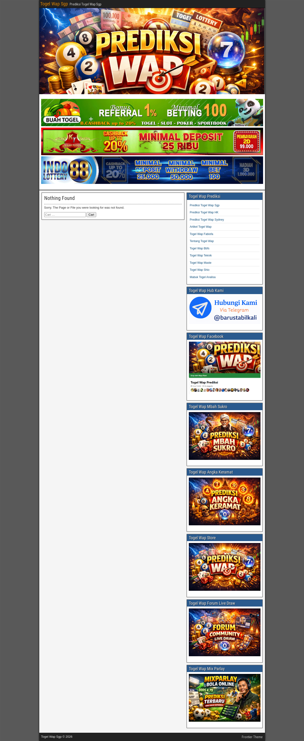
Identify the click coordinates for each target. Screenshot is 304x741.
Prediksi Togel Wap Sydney (207, 219)
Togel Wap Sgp (54, 4)
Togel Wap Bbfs (199, 248)
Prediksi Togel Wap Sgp (205, 205)
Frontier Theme (252, 737)
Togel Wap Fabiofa (201, 234)
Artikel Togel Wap (201, 226)
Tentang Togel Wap (202, 241)
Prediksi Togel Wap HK (204, 212)
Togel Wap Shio (199, 269)
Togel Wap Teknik (201, 255)
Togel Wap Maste (200, 262)
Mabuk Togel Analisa (203, 277)
